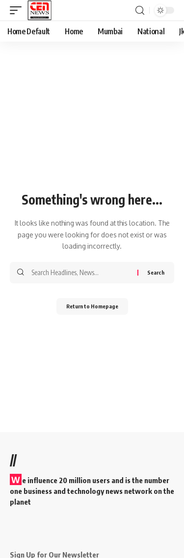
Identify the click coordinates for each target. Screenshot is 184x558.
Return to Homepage (92, 306)
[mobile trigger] (18, 10)
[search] (140, 10)
